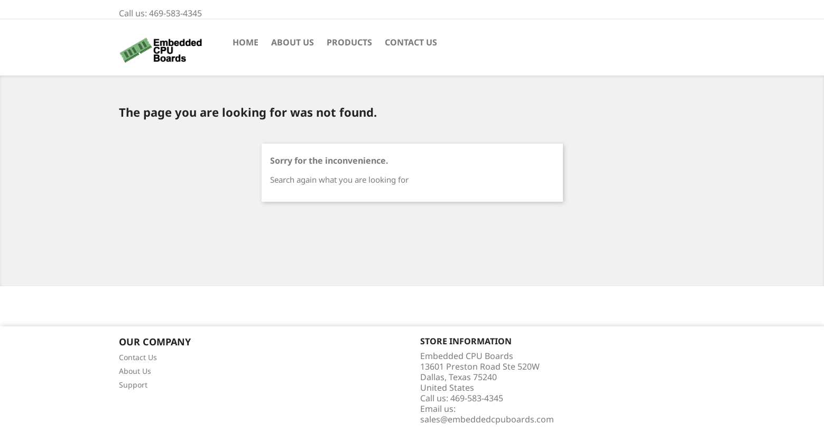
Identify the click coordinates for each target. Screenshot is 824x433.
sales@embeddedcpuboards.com (487, 419)
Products (349, 42)
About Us (292, 42)
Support (133, 385)
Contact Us (411, 42)
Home (245, 42)
